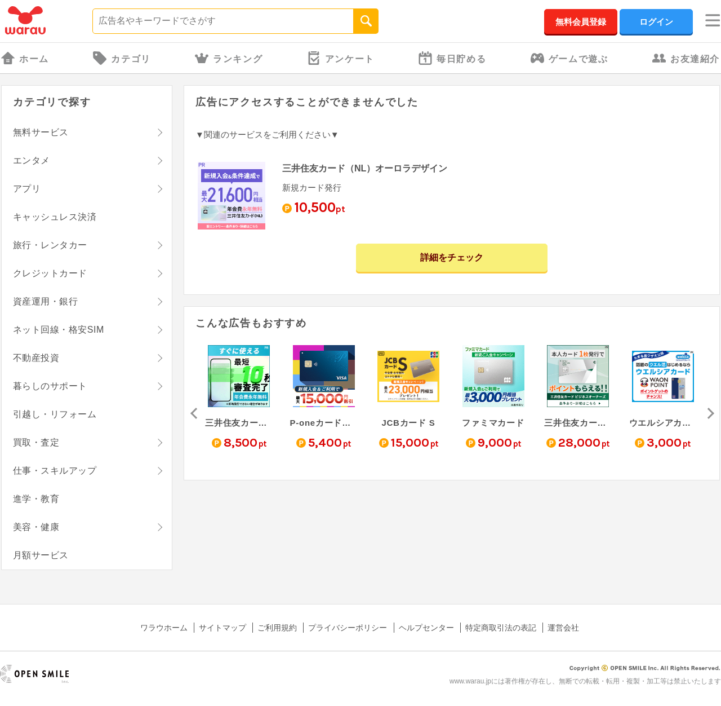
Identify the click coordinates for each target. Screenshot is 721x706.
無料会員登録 (580, 22)
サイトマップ (222, 627)
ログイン (656, 22)
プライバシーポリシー (347, 627)
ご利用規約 (277, 627)
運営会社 (563, 627)
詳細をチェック (451, 257)
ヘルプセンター (426, 627)
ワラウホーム (164, 627)
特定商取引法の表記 (500, 627)
